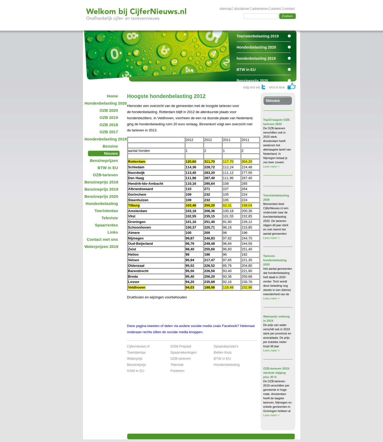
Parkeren (177, 371)
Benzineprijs (136, 365)
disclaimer (242, 9)
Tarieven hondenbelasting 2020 (275, 260)
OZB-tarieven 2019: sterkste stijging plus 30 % (276, 373)
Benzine (110, 146)
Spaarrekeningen (183, 352)
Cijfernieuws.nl (138, 346)
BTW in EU (246, 69)
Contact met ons (102, 239)
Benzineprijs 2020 (252, 81)
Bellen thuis (223, 352)
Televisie (109, 218)
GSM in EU (135, 371)
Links (112, 232)
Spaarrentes (247, 92)
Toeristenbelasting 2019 (258, 36)
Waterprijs (135, 359)
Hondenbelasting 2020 (256, 47)
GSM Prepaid (180, 346)
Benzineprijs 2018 (101, 182)
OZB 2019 (108, 117)
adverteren (260, 9)
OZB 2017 (108, 132)
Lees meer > (271, 166)
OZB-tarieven (105, 175)
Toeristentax (106, 210)
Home (112, 96)
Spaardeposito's (226, 346)
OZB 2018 (108, 124)
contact (289, 9)
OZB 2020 (108, 110)
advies (276, 9)
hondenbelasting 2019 (256, 58)
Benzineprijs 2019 (101, 189)
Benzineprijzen (104, 160)
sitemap (226, 9)
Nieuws (111, 153)
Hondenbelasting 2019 (103, 139)
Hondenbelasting (102, 203)
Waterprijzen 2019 (101, 246)
